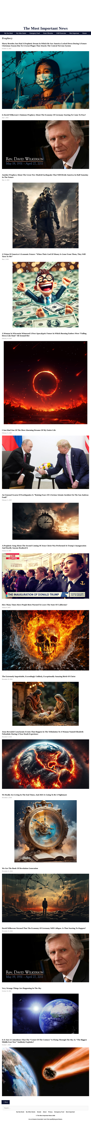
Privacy (50, 1112)
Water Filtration (48, 33)
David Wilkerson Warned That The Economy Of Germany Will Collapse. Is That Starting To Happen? (44, 928)
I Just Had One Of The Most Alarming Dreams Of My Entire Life (29, 430)
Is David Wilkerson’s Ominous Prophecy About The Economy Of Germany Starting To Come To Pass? (44, 115)
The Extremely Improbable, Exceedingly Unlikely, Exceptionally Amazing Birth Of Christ (38, 676)
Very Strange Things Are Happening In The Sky (21, 988)
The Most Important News (45, 28)
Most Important (74, 33)
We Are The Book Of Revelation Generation (20, 868)
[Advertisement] (45, 14)
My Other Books (21, 33)
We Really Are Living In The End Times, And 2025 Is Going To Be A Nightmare (34, 795)
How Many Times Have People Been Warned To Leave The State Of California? (34, 605)
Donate (84, 33)
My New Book (8, 33)
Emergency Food (35, 33)
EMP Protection (61, 33)
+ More (5, 1102)
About (44, 1112)
